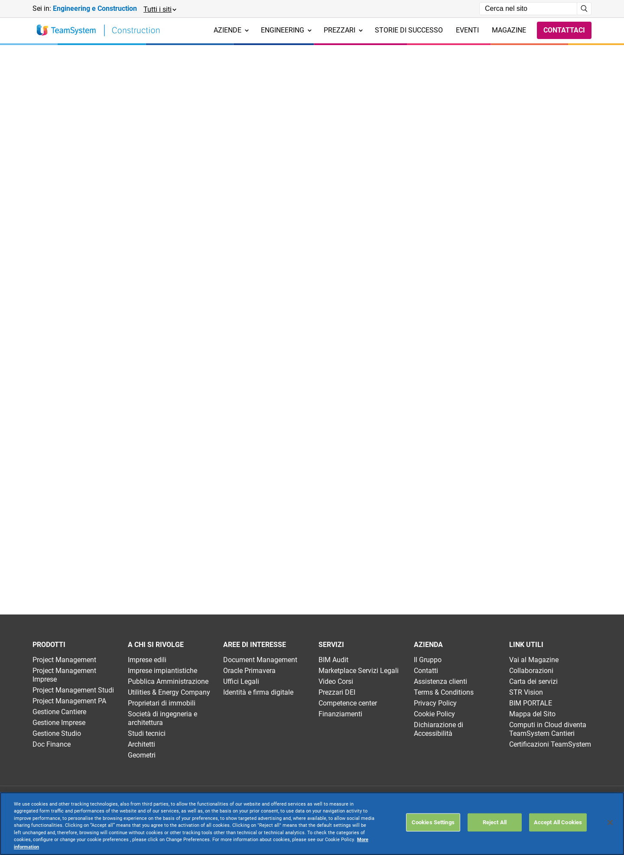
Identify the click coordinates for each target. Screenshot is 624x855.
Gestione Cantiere (59, 712)
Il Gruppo (428, 660)
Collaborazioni (531, 670)
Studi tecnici (147, 733)
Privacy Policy (435, 703)
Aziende (231, 30)
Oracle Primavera (249, 670)
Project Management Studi (73, 690)
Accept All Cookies (558, 822)
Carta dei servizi (533, 681)
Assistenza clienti (440, 681)
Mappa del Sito (532, 714)
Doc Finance (51, 744)
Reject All (495, 822)
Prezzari (343, 30)
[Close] (610, 822)
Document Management (260, 660)
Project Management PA (69, 701)
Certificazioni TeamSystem (550, 744)
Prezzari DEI (336, 692)
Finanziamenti (340, 714)
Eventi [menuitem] (467, 30)
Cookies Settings (433, 822)
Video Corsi (335, 681)
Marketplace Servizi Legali (358, 670)
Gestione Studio (56, 733)
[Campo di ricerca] (528, 8)
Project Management (64, 660)
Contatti (426, 670)
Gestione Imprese (58, 722)
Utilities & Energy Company (169, 692)
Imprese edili (147, 660)
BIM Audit (333, 660)
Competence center (347, 703)
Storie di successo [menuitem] (409, 30)
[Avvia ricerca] (584, 8)
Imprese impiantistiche (162, 670)
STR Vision (526, 692)
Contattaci (564, 30)
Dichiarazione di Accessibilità (438, 729)
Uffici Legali (241, 681)
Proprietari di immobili (161, 703)
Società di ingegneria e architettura (162, 718)
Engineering (286, 30)
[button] (159, 9)
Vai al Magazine (534, 660)
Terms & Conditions (444, 692)
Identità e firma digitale (258, 692)
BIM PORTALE (530, 703)
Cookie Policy (434, 714)
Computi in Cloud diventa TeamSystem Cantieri (547, 729)
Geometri (142, 755)
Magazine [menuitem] (509, 30)
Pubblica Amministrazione (168, 681)
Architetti (141, 744)
